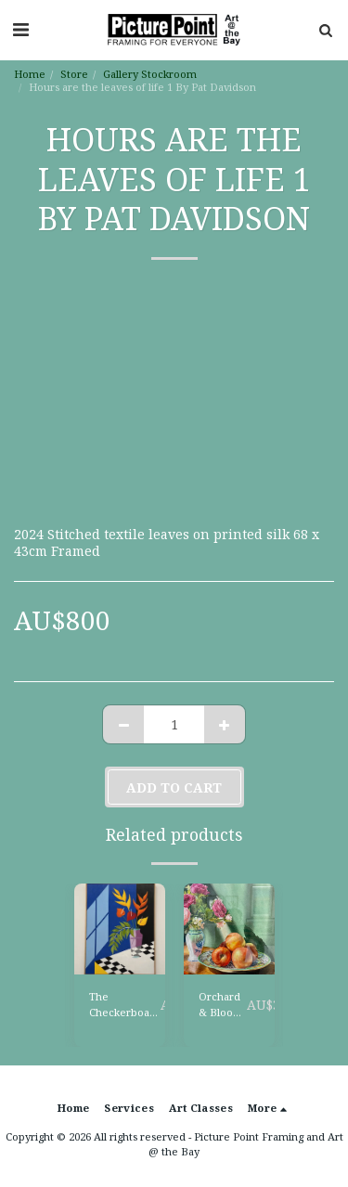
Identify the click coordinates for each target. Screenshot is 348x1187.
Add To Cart (174, 787)
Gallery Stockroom (150, 74)
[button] (20, 29)
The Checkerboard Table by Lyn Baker (125, 1005)
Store (74, 74)
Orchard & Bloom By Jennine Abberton (223, 1005)
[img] (119, 929)
